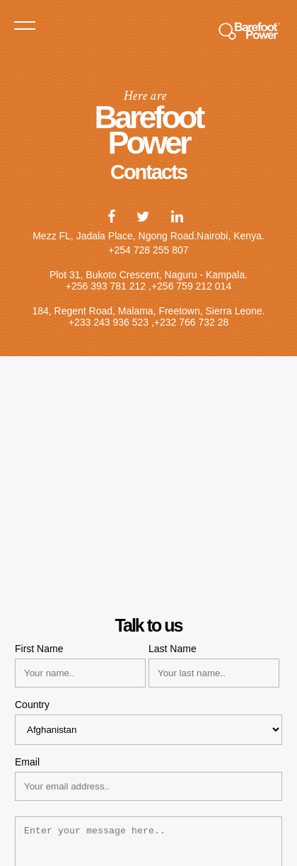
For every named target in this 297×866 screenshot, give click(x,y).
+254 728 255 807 (148, 250)
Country (32, 704)
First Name (39, 648)
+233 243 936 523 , (111, 322)
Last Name (172, 648)
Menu (24, 25)
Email (27, 762)
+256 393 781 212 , (108, 286)
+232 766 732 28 (191, 322)
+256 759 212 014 (191, 286)
